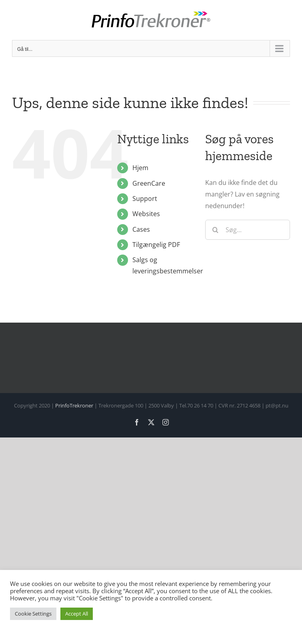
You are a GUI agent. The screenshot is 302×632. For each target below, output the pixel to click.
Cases (141, 229)
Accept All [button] (76, 613)
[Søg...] (247, 230)
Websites (146, 213)
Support (144, 198)
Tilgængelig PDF (156, 244)
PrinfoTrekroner (74, 405)
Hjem (140, 167)
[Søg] (215, 230)
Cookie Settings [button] (33, 613)
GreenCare (148, 183)
